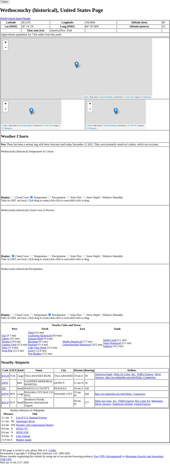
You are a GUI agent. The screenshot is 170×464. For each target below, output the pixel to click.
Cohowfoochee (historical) (76, 344)
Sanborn (107, 346)
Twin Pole (7, 350)
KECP (5, 402)
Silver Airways (103, 404)
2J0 (4, 388)
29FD (5, 382)
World (3, 18)
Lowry (31, 350)
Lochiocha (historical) (40, 335)
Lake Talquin (23, 436)
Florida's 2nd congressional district (35, 425)
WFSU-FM (22, 432)
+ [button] (6, 42)
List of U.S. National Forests (31, 417)
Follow (4, 2)
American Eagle (103, 374)
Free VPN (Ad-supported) (108, 456)
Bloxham (33, 341)
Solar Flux (76, 197)
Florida (26, 18)
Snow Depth (93, 197)
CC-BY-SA (128, 97)
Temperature (40, 197)
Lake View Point (37, 347)
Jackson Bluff (35, 338)
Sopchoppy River (25, 421)
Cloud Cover (22, 197)
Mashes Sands (23, 439)
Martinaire (157, 401)
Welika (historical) (72, 341)
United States (14, 18)
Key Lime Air (142, 401)
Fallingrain (147, 97)
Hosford (32, 344)
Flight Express (126, 401)
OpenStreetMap (106, 97)
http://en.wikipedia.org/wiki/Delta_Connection (130, 377)
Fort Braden (34, 353)
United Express (142, 404)
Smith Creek (109, 340)
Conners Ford (9, 344)
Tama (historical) (112, 343)
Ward (31, 332)
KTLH (5, 375)
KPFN (5, 394)
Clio (4, 335)
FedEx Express (145, 374)
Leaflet (85, 97)
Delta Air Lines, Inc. (125, 374)
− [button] (6, 47)
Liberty (5, 338)
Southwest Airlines (122, 404)
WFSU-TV (22, 428)
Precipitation (59, 197)
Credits (52, 450)
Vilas (4, 347)
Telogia (6, 341)
